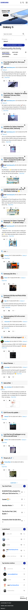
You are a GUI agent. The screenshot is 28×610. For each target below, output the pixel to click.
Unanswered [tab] (5, 56)
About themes (8, 363)
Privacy (3, 608)
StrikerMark (7, 462)
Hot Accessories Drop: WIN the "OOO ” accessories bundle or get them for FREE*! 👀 (14, 159)
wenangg (6, 367)
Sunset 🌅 (5, 499)
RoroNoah (7, 341)
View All (14, 486)
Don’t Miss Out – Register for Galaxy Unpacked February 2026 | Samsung (15, 95)
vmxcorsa (6, 321)
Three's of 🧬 (8, 458)
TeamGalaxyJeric (10, 67)
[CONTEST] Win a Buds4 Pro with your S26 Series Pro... (11, 492)
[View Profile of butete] (8, 545)
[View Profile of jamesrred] (10, 568)
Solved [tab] (15, 54)
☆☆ (5, 251)
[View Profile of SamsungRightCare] (13, 574)
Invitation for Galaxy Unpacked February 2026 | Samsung (14, 127)
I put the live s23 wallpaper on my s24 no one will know (14, 435)
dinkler (6, 439)
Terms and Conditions (7, 605)
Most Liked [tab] (15, 52)
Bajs (5, 301)
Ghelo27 (6, 416)
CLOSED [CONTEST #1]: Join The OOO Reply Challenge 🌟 (14, 190)
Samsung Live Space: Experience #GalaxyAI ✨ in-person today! (14, 221)
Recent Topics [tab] (5, 52)
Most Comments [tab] (6, 54)
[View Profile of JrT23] (7, 539)
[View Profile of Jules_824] (9, 534)
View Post (7, 77)
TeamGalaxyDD (10, 226)
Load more (13, 483)
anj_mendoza (7, 387)
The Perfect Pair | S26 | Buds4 (9, 513)
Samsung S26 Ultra (10, 274)
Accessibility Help (6, 603)
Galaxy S (4, 70)
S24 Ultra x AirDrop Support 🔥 (14, 337)
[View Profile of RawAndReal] (11, 590)
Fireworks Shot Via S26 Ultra (11, 520)
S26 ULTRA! (7, 383)
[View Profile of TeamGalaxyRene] (14, 585)
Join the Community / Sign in (14, 45)
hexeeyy (6, 255)
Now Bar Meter (7, 505)
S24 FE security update (11, 412)
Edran (5, 277)
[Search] (14, 34)
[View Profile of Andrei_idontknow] (11, 556)
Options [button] (23, 39)
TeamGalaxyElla (10, 165)
